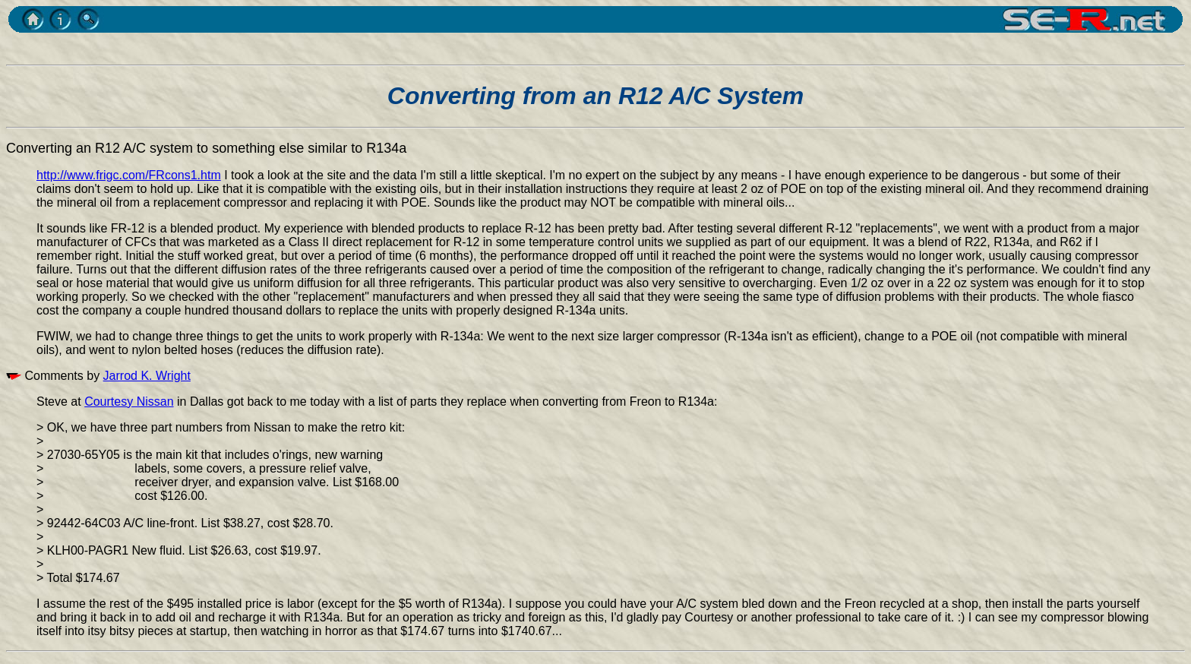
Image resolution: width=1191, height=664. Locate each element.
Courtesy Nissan (128, 401)
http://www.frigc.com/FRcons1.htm (128, 175)
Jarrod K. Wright (147, 375)
